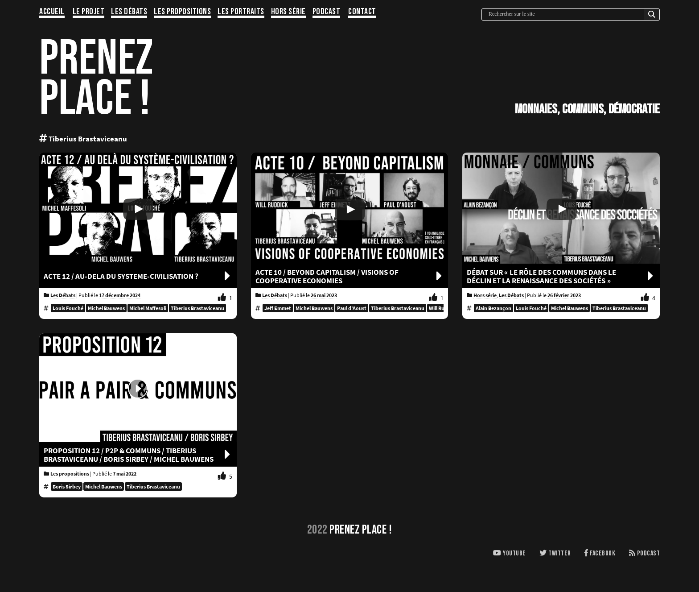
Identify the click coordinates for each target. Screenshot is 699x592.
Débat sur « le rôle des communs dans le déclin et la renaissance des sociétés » (561, 276)
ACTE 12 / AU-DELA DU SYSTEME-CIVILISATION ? (138, 276)
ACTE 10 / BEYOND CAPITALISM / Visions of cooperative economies (349, 276)
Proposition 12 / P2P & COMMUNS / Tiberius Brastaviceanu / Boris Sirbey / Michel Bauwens (138, 455)
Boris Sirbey (67, 486)
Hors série (288, 12)
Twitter (555, 553)
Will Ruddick (443, 308)
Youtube (509, 553)
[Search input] (565, 14)
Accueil (52, 12)
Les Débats (129, 12)
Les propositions (182, 12)
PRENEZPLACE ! (96, 78)
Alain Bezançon (493, 308)
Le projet (89, 12)
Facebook (599, 553)
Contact (362, 12)
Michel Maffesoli (147, 308)
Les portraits (241, 12)
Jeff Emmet (277, 308)
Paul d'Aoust (351, 308)
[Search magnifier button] (651, 16)
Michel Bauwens (106, 308)
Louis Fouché (68, 308)
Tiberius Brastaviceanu (197, 308)
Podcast (326, 12)
